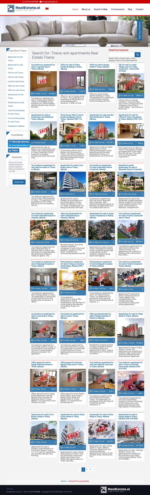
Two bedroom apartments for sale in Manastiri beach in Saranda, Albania (43, 215)
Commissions (117, 9)
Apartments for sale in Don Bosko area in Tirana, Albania (71, 167)
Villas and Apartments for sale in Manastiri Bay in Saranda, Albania (71, 215)
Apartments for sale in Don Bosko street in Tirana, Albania (42, 416)
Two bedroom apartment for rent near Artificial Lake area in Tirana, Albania (101, 364)
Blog (130, 9)
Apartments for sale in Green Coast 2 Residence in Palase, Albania (102, 215)
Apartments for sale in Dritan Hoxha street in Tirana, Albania (72, 416)
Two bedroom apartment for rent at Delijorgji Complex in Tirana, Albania (43, 264)
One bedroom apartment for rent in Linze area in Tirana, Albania (43, 316)
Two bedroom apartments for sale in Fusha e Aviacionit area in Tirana (131, 215)
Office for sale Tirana (16, 90)
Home (75, 9)
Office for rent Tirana (16, 86)
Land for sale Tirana (16, 82)
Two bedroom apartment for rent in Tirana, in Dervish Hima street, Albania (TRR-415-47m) (131, 365)
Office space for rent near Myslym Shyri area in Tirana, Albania (71, 364)
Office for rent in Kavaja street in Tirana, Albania (99, 66)
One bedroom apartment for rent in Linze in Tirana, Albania (72, 316)
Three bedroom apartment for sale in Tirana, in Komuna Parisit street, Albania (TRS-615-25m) (72, 265)
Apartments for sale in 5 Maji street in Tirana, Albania (131, 315)
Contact (139, 9)
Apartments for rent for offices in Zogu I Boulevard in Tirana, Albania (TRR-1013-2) (131, 118)
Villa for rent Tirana (15, 73)
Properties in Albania (16, 126)
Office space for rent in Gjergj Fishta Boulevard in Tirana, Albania (42, 364)
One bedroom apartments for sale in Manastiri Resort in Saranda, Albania (101, 167)
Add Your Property (139, 30)
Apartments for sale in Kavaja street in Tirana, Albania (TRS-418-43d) (128, 416)
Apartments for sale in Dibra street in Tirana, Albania (101, 415)
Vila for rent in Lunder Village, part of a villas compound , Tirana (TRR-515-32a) (129, 68)
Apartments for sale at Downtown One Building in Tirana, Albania (42, 117)
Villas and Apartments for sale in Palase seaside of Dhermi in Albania (100, 316)
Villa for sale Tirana (16, 77)
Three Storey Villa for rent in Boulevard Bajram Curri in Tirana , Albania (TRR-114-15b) (71, 118)
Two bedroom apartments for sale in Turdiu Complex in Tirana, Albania (130, 264)
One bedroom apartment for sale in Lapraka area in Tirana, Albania (43, 67)
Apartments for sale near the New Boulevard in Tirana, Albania (101, 117)
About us (86, 9)
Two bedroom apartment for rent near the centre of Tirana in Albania (43, 167)
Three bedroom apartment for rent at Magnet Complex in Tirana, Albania (101, 264)
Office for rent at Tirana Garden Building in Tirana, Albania (71, 67)
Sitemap (9, 489)
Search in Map (100, 9)
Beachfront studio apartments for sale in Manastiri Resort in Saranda (130, 167)
